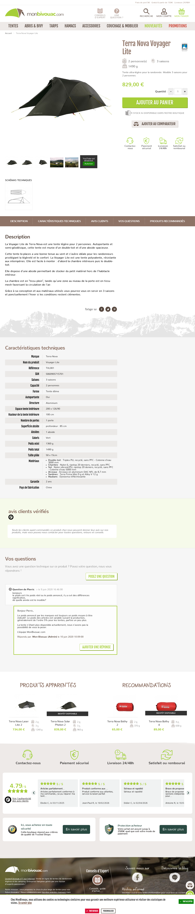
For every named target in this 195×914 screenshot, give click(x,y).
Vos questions (129, 221)
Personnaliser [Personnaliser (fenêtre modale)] (108, 911)
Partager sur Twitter (107, 309)
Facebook (137, 877)
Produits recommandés (167, 221)
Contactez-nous (130, 147)
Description (19, 221)
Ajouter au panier (154, 102)
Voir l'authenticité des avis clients (21, 799)
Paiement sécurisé (146, 147)
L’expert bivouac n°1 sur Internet (20, 879)
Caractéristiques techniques (59, 221)
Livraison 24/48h (163, 147)
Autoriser (89, 164)
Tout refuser (92, 911)
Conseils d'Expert (97, 880)
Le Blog (174, 877)
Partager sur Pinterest (114, 309)
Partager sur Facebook (101, 309)
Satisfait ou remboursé (179, 147)
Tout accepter (186, 901)
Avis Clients (99, 221)
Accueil (8, 33)
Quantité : (161, 91)
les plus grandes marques (54, 892)
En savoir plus (76, 829)
